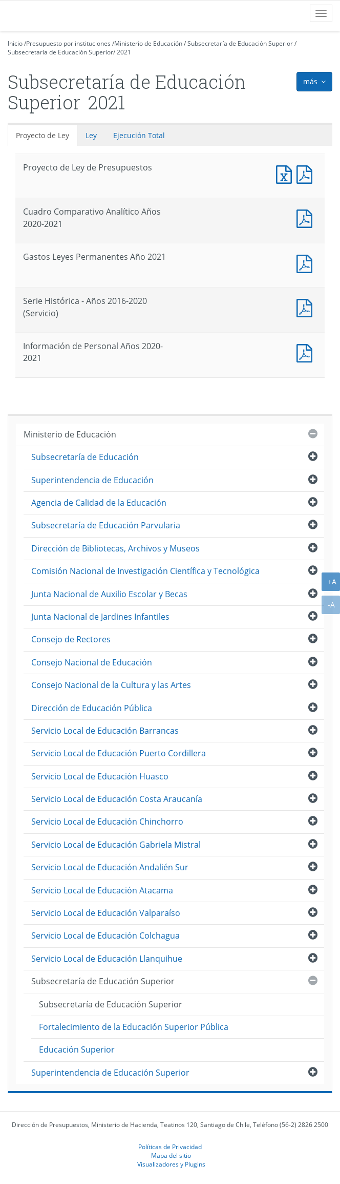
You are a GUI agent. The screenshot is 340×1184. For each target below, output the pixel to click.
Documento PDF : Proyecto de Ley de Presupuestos (306, 173)
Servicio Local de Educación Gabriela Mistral (116, 844)
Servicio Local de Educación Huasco (99, 776)
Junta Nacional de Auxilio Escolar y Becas (109, 594)
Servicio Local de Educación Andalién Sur (109, 867)
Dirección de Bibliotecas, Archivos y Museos (115, 548)
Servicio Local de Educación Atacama (102, 890)
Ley (91, 135)
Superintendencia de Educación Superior (110, 1072)
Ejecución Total (139, 135)
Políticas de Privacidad (170, 1146)
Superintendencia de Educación (92, 480)
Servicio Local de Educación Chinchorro (107, 821)
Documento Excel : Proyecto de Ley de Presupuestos (286, 173)
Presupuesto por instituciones (68, 43)
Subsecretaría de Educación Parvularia (105, 525)
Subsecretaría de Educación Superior (240, 43)
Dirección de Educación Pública (91, 708)
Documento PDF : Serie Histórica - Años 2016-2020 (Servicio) (306, 306)
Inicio (15, 43)
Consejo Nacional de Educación (91, 662)
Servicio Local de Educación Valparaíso (105, 913)
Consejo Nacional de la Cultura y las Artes (111, 685)
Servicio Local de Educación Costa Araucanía (116, 799)
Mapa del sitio (171, 1155)
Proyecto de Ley (42, 135)
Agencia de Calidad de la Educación (98, 502)
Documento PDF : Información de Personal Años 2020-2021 (306, 352)
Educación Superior (77, 1049)
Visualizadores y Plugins (171, 1164)
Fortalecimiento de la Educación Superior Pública (133, 1027)
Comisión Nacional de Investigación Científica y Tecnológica (145, 571)
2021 (124, 52)
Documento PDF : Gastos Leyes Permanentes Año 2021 (306, 262)
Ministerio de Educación (148, 43)
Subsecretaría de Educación (85, 457)
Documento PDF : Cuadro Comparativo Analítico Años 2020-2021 (306, 217)
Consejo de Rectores (71, 639)
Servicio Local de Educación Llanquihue (106, 958)
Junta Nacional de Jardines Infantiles (100, 616)
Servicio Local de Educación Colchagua (105, 935)
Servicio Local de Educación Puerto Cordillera (118, 753)
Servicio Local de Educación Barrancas (105, 730)
